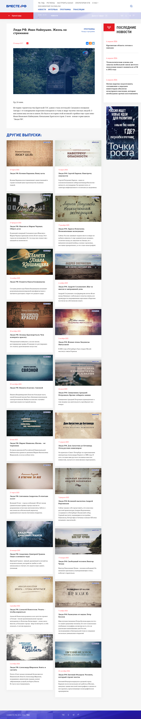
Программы (65, 9)
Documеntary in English (49, 6)
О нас (95, 3)
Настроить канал (65, 3)
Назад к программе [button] (88, 31)
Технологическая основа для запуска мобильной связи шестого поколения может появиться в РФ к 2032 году (122, 66)
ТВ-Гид (41, 3)
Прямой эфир (15, 16)
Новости (42, 9)
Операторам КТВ (82, 3)
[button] (131, 6)
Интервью (53, 9)
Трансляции (78, 9)
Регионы (51, 3)
